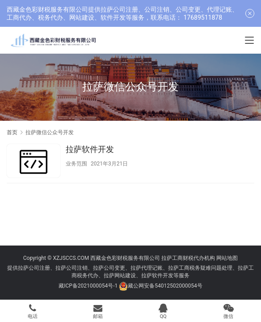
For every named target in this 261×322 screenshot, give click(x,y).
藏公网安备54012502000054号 (165, 286)
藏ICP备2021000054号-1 (89, 286)
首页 (12, 132)
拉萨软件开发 (90, 149)
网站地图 (227, 258)
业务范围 (76, 164)
